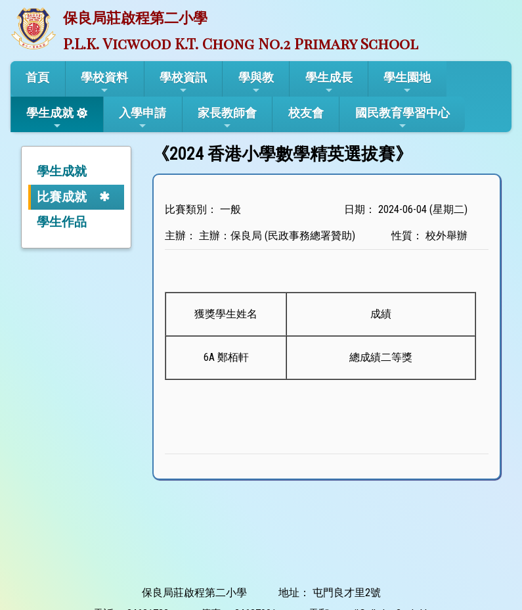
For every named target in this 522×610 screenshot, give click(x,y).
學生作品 (62, 221)
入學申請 (142, 118)
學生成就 (50, 118)
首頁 (37, 77)
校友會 (306, 113)
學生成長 (329, 82)
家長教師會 (227, 118)
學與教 (256, 82)
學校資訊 (183, 82)
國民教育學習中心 (402, 118)
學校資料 (104, 82)
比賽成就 (62, 196)
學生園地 (407, 82)
